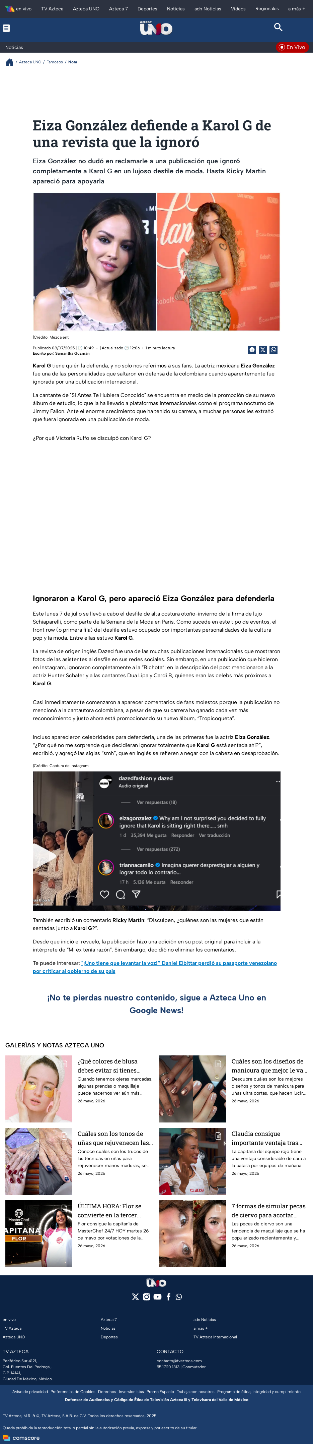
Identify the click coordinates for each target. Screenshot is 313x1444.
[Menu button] (34, 28)
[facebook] (168, 1299)
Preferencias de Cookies (73, 1391)
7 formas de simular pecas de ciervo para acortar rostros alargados (269, 1210)
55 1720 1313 (168, 1367)
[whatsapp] (178, 1298)
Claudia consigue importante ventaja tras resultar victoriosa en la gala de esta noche (265, 1138)
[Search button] (278, 28)
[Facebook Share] (252, 350)
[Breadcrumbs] (12, 62)
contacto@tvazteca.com (179, 1361)
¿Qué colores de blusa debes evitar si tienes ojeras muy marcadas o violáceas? (110, 1065)
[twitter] (135, 1299)
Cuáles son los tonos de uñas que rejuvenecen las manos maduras (113, 1138)
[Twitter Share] (263, 350)
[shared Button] (273, 350)
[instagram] (146, 1299)
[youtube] (157, 1299)
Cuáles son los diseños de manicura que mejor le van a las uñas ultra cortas (269, 1065)
